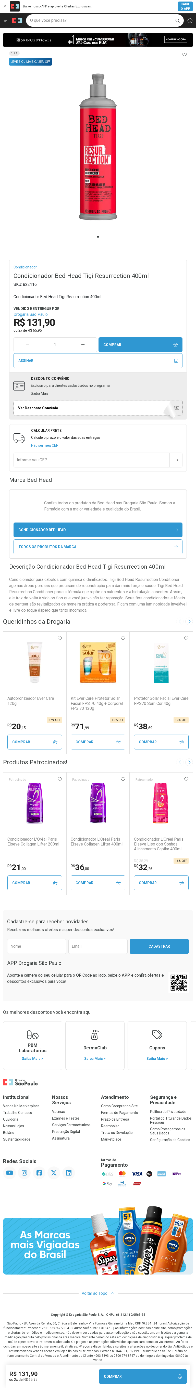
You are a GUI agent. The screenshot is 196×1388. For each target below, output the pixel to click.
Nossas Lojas (13, 1126)
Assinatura (61, 1138)
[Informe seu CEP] (92, 460)
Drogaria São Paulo (31, 314)
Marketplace (111, 1139)
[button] (98, 147)
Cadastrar (159, 946)
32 (143, 867)
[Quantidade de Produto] (55, 344)
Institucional (16, 1097)
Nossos (73, 1099)
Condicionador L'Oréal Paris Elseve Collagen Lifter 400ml (96, 842)
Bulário (8, 1133)
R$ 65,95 (35, 330)
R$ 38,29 (141, 861)
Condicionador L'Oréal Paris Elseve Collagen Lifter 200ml (33, 842)
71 (80, 726)
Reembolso (110, 1126)
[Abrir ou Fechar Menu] (6, 20)
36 (80, 867)
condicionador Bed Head (98, 530)
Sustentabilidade (16, 1139)
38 (143, 726)
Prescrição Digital (66, 1132)
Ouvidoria (10, 1119)
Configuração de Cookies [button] (170, 1140)
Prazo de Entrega (115, 1119)
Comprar (140, 345)
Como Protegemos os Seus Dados (167, 1131)
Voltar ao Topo (98, 1293)
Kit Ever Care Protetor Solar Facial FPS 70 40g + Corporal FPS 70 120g (97, 703)
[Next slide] (189, 621)
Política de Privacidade (168, 1112)
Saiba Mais (39, 393)
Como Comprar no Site (119, 1106)
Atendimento (115, 1097)
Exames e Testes (66, 1118)
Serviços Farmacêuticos (71, 1125)
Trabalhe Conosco (17, 1113)
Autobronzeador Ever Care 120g (30, 701)
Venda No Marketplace (21, 1106)
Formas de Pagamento (119, 1113)
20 (16, 726)
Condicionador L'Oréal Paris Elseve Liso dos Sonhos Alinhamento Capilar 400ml (158, 844)
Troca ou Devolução (117, 1133)
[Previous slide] (180, 621)
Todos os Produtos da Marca (98, 547)
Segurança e (171, 1099)
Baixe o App (185, 6)
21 (16, 867)
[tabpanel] (98, 147)
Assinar (98, 361)
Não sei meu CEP (44, 445)
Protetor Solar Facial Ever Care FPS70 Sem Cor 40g (161, 701)
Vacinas (58, 1112)
